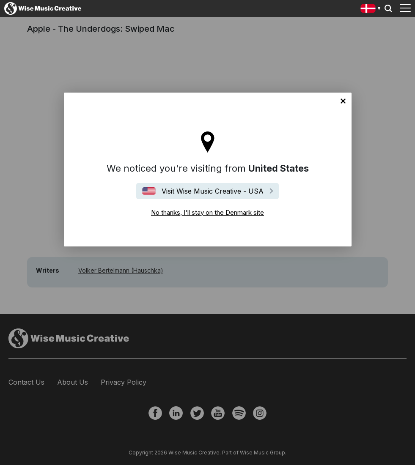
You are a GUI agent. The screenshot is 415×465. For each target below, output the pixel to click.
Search (388, 8)
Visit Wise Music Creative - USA (213, 191)
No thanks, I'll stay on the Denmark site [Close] (343, 101)
